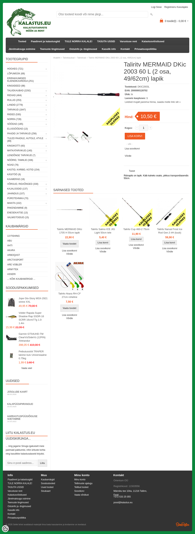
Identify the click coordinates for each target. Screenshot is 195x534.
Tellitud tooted (81, 487)
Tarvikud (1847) (16, 109)
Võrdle (128, 156)
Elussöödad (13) (17, 128)
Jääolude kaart (26, 393)
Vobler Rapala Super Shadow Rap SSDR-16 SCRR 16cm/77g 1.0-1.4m (31, 318)
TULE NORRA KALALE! (78, 41)
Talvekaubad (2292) (19, 90)
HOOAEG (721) (15, 68)
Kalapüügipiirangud (26, 405)
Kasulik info (109, 49)
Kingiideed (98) (16, 85)
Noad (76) (12, 165)
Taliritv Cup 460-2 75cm (136, 229)
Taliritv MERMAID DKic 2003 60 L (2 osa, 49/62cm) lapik (115, 58)
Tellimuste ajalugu (83, 483)
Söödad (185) (15, 124)
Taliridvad (81, 58)
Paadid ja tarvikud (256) (22, 133)
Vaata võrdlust (81, 494)
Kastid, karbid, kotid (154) (23, 169)
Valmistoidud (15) (18, 217)
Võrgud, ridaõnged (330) (22, 184)
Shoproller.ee (182, 524)
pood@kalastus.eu (123, 502)
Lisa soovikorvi (132, 148)
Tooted (22, 41)
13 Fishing (13, 236)
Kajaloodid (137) (17, 188)
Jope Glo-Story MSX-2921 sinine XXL (33, 300)
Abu (9, 240)
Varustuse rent (128, 41)
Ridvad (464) (14, 95)
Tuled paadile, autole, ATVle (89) (25, 139)
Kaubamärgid (47, 479)
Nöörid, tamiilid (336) (20, 160)
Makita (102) (14, 203)
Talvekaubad (69, 58)
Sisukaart (45, 491)
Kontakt (125, 49)
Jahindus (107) (16, 193)
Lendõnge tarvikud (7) (21, 155)
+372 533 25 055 (122, 496)
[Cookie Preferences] (5, 528)
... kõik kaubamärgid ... (21, 279)
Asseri (11, 274)
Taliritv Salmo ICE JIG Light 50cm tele (103, 231)
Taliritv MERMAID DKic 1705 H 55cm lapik (69, 231)
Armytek (12, 269)
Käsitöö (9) (14, 174)
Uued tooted (47, 487)
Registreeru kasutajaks (176, 7)
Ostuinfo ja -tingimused (83, 49)
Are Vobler (14, 264)
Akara (11, 250)
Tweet (132, 171)
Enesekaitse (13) (17, 212)
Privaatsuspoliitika (146, 49)
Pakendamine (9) (17, 208)
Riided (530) (14, 114)
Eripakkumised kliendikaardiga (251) (20, 79)
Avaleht (56, 58)
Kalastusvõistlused (153, 41)
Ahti (9, 245)
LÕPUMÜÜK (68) (16, 73)
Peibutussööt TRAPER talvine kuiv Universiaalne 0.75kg (33, 355)
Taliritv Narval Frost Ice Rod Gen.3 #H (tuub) (169, 231)
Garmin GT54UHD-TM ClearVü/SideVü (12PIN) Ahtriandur (32, 337)
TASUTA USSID (106, 41)
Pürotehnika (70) (17, 198)
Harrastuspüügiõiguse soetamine (26, 418)
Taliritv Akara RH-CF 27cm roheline (69, 295)
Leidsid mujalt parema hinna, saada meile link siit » (153, 101)
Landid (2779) (15, 105)
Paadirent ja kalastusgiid (45, 41)
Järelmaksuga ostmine (22, 49)
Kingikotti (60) (16, 145)
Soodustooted (48, 483)
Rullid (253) (14, 100)
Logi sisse (156, 7)
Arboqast (13, 255)
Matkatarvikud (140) (19, 150)
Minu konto (80, 479)
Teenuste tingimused (52, 49)
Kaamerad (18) (16, 179)
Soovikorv (79, 491)
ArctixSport (15, 259)
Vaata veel (26, 368)
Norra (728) (14, 119)
